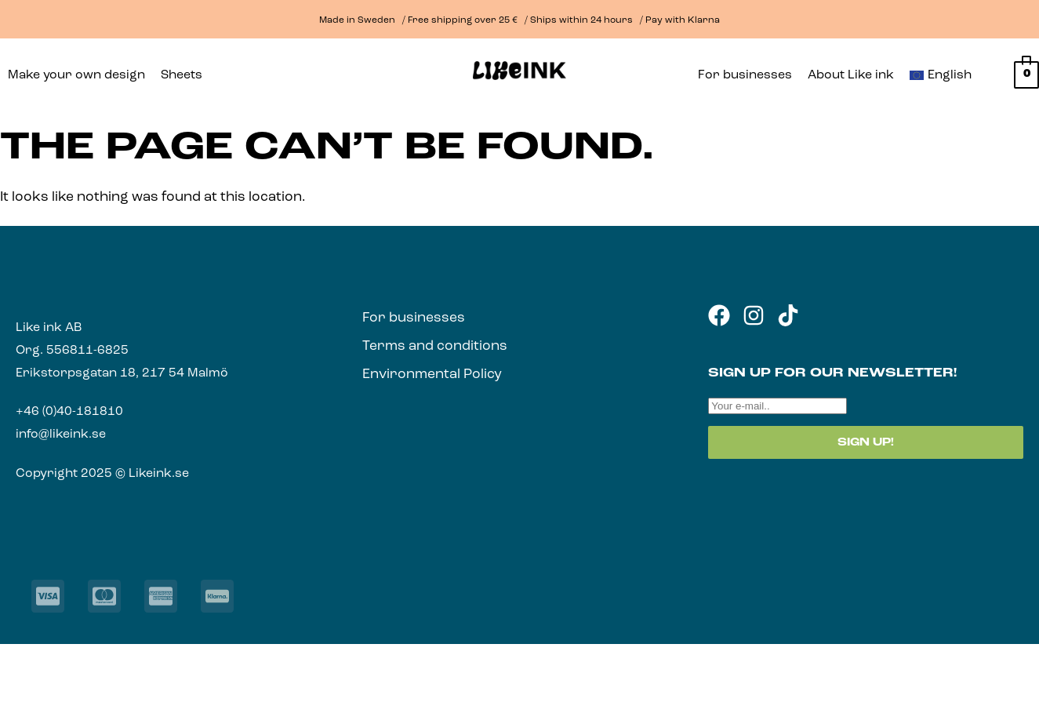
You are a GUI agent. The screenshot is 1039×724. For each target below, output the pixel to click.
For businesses (745, 75)
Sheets (181, 75)
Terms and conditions (434, 346)
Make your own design (76, 75)
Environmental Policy (432, 374)
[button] (185, 75)
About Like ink (851, 75)
